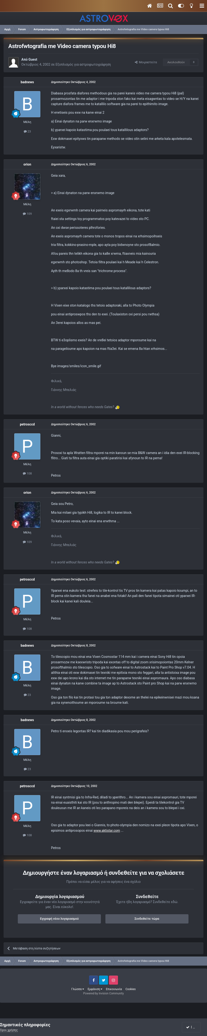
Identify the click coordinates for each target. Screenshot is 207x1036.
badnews (27, 82)
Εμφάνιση (95, 989)
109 (27, 213)
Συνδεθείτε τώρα (147, 918)
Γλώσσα (77, 989)
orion (27, 164)
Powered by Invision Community (103, 993)
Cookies (130, 989)
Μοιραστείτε (146, 62)
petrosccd (27, 424)
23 (27, 131)
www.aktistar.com (107, 830)
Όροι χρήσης (9, 1030)
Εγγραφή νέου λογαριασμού (59, 918)
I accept (193, 1027)
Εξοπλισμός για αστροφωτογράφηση (83, 64)
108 (27, 473)
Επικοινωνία (114, 989)
